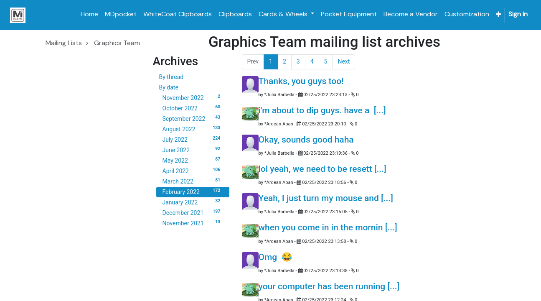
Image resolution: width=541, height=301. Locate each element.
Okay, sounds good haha (306, 140)
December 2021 (193, 212)
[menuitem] (89, 14)
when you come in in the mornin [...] (328, 227)
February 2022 (193, 191)
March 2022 (193, 181)
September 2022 (193, 118)
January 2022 (193, 202)
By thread (171, 77)
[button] (499, 14)
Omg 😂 (275, 257)
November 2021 (193, 223)
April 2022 (193, 170)
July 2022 (193, 139)
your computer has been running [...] (329, 286)
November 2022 (193, 97)
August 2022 (193, 129)
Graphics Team (117, 42)
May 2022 (193, 160)
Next (344, 61)
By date (168, 87)
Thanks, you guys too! (301, 81)
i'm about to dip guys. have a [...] (322, 110)
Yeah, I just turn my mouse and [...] (326, 198)
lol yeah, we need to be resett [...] (322, 169)
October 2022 (193, 108)
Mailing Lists (64, 42)
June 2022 (193, 149)
